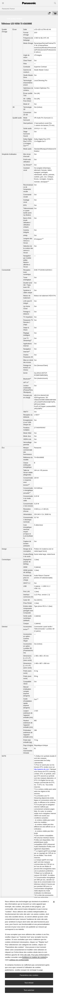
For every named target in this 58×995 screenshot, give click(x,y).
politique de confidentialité (19, 960)
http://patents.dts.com (41, 769)
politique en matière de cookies (34, 957)
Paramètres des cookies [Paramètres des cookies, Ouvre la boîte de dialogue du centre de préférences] (29, 975)
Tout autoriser (29, 990)
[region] (29, 946)
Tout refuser (29, 983)
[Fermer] (54, 902)
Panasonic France (8, 9)
